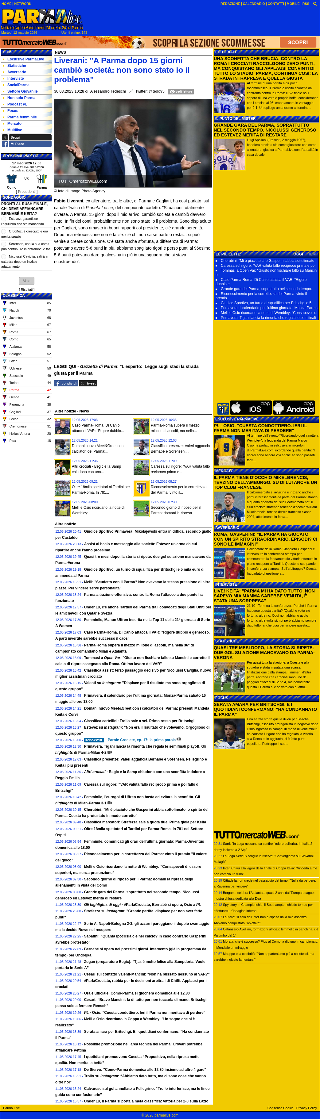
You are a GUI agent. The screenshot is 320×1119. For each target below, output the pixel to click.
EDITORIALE (226, 52)
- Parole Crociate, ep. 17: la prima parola (130, 740)
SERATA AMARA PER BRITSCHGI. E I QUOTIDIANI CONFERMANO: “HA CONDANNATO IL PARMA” (265, 709)
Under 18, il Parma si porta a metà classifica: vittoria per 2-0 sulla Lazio (146, 1101)
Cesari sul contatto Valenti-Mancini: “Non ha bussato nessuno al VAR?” (147, 974)
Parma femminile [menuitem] (20, 117)
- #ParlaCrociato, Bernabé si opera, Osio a (142, 904)
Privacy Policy (306, 1108)
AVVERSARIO (227, 528)
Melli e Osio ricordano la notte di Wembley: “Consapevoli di (269, 313)
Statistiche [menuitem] (14, 65)
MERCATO (224, 471)
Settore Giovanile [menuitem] (20, 91)
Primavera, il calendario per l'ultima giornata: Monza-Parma (269, 308)
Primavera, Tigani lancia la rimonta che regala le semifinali (268, 318)
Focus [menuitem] (10, 111)
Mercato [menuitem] (12, 123)
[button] (26, 281)
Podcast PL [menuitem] (15, 104)
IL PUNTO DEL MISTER (235, 119)
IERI (312, 254)
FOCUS (221, 698)
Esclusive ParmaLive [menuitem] (23, 59)
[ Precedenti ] (27, 192)
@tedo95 (157, 91)
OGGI (298, 254)
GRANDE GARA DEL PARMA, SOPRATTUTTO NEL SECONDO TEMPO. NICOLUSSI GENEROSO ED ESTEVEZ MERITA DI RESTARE (265, 130)
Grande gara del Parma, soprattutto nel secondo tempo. (266, 289)
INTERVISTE (226, 584)
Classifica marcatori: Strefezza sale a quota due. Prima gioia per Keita (145, 822)
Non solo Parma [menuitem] (19, 98)
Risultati (27, 289)
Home (8, 52)
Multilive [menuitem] (12, 130)
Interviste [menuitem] (13, 78)
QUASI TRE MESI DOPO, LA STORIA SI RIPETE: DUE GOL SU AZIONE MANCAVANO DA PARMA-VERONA (264, 652)
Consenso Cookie (280, 1108)
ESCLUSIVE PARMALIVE (237, 419)
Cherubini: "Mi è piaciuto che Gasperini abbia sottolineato (267, 261)
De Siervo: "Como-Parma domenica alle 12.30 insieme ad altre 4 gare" (145, 1069)
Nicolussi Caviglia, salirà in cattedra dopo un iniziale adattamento (24, 261)
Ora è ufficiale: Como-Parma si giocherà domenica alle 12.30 (137, 993)
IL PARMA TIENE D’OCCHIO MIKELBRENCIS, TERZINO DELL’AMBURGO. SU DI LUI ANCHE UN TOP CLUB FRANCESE (265, 482)
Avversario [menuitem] (14, 72)
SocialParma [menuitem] (16, 85)
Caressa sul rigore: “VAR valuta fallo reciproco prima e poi (268, 265)
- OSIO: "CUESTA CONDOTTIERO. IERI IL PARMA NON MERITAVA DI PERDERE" (260, 428)
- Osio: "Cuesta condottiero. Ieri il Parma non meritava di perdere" (144, 1012)
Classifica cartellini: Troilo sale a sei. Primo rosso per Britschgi (139, 721)
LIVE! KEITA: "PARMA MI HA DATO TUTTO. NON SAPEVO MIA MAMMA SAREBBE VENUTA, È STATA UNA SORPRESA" (264, 595)
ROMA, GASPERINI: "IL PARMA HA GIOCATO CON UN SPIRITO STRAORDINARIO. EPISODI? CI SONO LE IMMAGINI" (265, 539)
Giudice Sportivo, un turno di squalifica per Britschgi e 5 (266, 303)
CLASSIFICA (14, 295)
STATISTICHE (227, 641)
